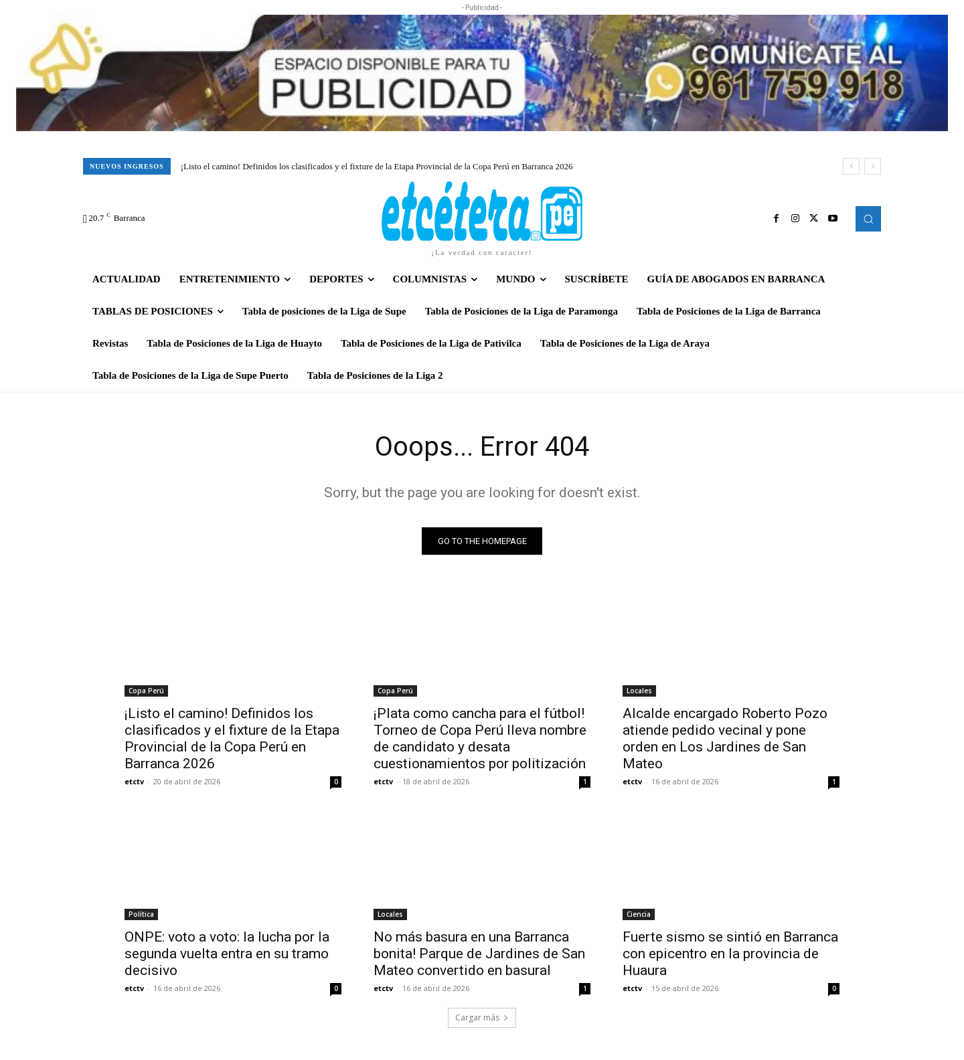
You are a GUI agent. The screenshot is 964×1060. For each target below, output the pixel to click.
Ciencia (639, 914)
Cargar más (482, 1017)
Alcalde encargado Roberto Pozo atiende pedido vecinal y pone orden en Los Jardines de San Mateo (725, 738)
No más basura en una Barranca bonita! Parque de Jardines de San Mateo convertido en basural (479, 953)
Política (141, 914)
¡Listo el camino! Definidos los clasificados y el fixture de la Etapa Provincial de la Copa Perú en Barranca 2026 (377, 166)
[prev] (851, 166)
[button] (868, 219)
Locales (639, 690)
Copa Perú (146, 690)
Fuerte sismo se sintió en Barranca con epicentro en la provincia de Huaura (730, 953)
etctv (134, 781)
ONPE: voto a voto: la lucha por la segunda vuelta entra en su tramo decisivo (227, 953)
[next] (872, 166)
